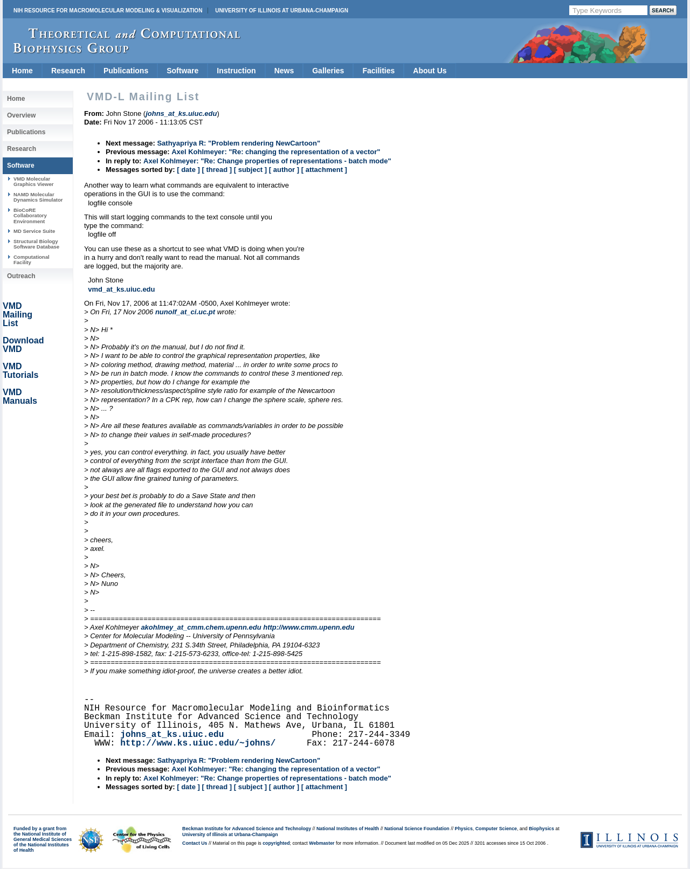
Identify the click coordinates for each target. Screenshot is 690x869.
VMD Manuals (20, 396)
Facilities (378, 70)
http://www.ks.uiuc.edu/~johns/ (197, 743)
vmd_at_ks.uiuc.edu (121, 289)
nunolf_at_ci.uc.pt (185, 312)
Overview (21, 115)
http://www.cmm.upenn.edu (308, 627)
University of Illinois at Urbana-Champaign (281, 10)
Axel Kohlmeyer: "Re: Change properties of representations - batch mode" (267, 161)
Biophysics (541, 828)
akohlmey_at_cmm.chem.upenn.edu (201, 627)
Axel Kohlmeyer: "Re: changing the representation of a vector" (275, 152)
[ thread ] (217, 169)
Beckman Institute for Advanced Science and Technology (246, 828)
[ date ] (188, 169)
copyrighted (276, 843)
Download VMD (23, 345)
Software (182, 70)
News (284, 70)
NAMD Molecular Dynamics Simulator (38, 197)
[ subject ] (250, 169)
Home (22, 70)
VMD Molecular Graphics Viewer (33, 181)
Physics (464, 828)
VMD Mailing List (17, 314)
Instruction (236, 70)
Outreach (21, 276)
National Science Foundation (417, 828)
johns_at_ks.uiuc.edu (172, 735)
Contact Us (194, 843)
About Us (429, 70)
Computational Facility (31, 259)
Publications (126, 70)
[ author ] (284, 169)
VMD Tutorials (20, 371)
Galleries (328, 70)
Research (68, 70)
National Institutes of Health (347, 828)
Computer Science (496, 828)
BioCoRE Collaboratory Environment (30, 215)
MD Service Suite (34, 231)
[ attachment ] (324, 169)
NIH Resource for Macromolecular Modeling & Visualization (107, 10)
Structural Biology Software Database (36, 244)
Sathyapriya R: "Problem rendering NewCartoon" (238, 143)
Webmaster (321, 843)
